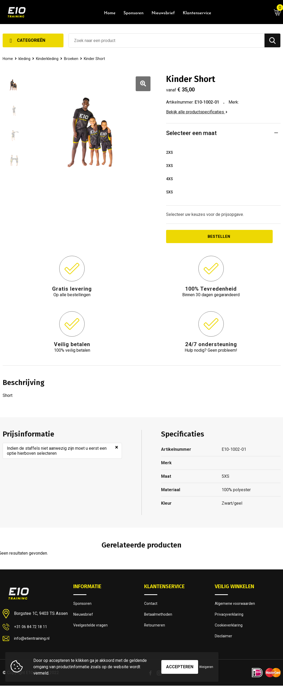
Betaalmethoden (158, 616)
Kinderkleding (48, 58)
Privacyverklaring (229, 616)
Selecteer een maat (191, 133)
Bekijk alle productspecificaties (196, 111)
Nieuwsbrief (163, 13)
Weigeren (206, 667)
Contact (151, 604)
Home (110, 13)
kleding (25, 58)
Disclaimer (224, 638)
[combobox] (166, 40)
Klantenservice (197, 13)
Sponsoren (134, 13)
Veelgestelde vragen (90, 627)
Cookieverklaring (229, 627)
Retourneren (155, 627)
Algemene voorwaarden (235, 604)
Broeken (72, 58)
